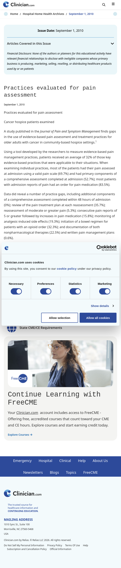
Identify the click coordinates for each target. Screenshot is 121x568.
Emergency (22, 460)
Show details (100, 306)
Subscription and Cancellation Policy (27, 549)
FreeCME (90, 472)
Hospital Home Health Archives (37, 14)
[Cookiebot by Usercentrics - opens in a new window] (99, 248)
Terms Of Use (72, 545)
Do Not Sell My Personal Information (24, 545)
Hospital (45, 460)
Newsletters (33, 472)
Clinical (65, 460)
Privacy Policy (54, 545)
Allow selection (59, 317)
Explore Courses (20, 434)
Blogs (54, 472)
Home (8, 14)
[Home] (18, 4)
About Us (100, 460)
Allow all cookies (98, 317)
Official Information (60, 549)
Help (82, 460)
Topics (71, 472)
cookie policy (67, 268)
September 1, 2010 (75, 14)
